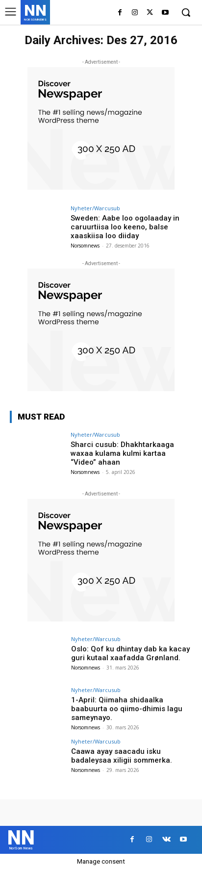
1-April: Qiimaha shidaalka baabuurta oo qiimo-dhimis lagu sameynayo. (126, 708)
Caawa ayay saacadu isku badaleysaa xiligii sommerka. (121, 756)
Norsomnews (85, 245)
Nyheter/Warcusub (95, 208)
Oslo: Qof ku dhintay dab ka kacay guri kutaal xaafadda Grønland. (130, 653)
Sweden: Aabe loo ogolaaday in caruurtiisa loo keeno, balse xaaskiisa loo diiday (125, 227)
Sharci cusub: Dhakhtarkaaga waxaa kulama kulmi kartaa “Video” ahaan (122, 453)
